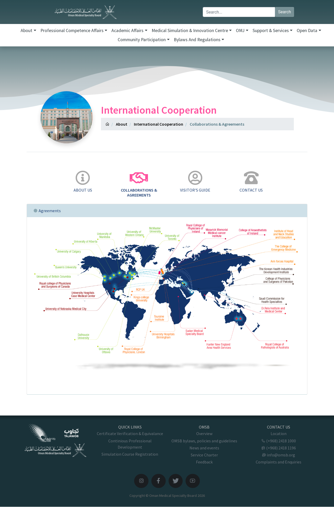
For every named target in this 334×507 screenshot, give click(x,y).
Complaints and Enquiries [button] (278, 462)
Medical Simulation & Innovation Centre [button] (190, 30)
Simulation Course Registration (130, 454)
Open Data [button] (307, 30)
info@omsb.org (278, 454)
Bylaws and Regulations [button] (197, 39)
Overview (204, 433)
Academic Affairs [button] (127, 30)
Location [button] (279, 433)
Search (284, 11)
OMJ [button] (240, 30)
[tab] (83, 182)
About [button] (26, 30)
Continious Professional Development (130, 444)
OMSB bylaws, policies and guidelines (204, 440)
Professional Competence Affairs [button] (72, 30)
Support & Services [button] (271, 30)
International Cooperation (158, 124)
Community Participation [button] (142, 39)
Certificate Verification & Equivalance (130, 433)
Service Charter (204, 454)
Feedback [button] (204, 462)
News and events (204, 447)
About (121, 124)
